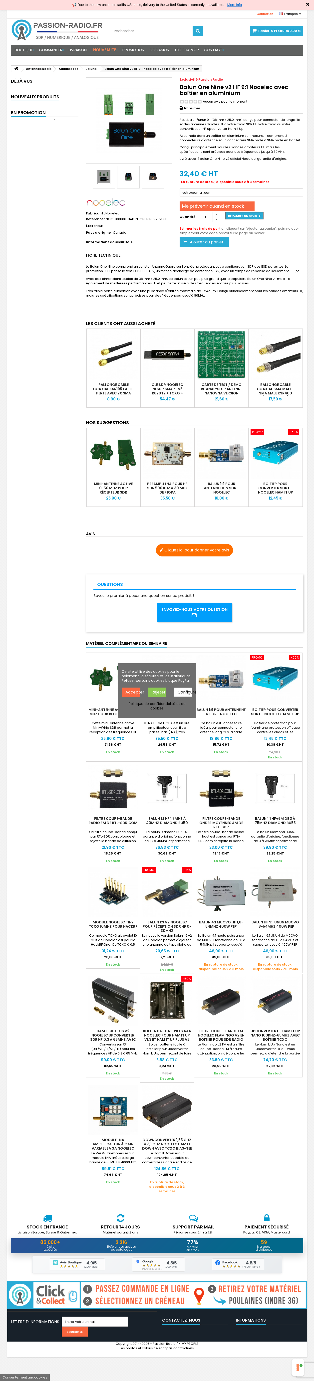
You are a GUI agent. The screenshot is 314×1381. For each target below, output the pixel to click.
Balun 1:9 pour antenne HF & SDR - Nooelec (221, 488)
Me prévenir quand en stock (213, 206)
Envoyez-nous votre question (194, 613)
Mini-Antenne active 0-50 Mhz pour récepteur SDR (113, 488)
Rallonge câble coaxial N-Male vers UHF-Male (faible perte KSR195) (54, 245)
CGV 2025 (244, 1332)
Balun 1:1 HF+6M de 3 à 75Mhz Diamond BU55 (275, 821)
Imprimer (192, 108)
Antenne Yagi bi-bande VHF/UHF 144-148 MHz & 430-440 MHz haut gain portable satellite (54, 151)
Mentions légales (250, 1345)
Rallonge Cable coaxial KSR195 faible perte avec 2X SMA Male (113, 391)
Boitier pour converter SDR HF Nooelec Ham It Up (275, 488)
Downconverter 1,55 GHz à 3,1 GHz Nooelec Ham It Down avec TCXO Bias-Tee (167, 1145)
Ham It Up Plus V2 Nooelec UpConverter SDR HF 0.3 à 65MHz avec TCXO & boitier (113, 1038)
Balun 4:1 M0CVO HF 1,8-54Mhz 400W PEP (221, 925)
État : (90, 226)
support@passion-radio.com (200, 1358)
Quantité (187, 216)
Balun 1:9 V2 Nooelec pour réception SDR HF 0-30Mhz (167, 927)
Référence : (95, 219)
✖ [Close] (308, 4)
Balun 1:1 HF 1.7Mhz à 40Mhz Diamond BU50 (167, 821)
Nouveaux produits (35, 114)
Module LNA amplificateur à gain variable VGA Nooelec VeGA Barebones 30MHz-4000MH (113, 1149)
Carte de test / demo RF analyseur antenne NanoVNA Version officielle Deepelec (221, 391)
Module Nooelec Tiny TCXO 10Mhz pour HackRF (113, 925)
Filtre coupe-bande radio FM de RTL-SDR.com (112, 821)
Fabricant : (95, 213)
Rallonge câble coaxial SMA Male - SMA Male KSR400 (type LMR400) (275, 391)
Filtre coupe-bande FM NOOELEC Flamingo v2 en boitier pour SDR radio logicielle (221, 1038)
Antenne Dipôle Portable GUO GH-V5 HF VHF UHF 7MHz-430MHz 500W (53, 177)
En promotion (28, 233)
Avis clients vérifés (250, 1339)
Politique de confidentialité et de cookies (157, 705)
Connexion (265, 14)
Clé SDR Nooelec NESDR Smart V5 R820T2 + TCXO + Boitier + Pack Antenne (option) (167, 393)
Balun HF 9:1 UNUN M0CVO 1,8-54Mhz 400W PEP (275, 925)
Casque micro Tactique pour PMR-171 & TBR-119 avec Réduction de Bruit (54, 126)
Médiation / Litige (249, 1358)
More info (234, 5)
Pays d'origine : (99, 232)
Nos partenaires (249, 1352)
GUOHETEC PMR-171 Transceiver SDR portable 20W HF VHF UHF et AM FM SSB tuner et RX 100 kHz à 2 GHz (53, 206)
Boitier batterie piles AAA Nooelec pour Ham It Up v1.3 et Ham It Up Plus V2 (167, 1036)
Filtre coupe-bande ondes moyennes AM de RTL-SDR (221, 823)
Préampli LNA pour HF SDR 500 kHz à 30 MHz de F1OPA (167, 488)
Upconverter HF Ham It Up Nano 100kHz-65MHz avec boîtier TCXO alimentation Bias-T (275, 1038)
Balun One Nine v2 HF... (52, 91)
